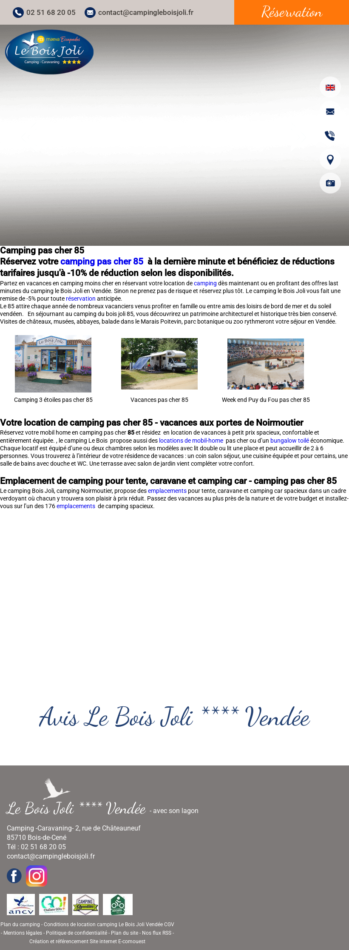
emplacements (168, 490)
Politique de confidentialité (76, 933)
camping (206, 283)
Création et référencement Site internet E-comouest (87, 941)
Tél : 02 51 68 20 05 (36, 847)
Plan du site (124, 933)
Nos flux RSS (156, 933)
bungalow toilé (289, 440)
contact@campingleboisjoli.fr (145, 12)
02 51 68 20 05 (51, 12)
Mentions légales (22, 933)
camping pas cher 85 (102, 261)
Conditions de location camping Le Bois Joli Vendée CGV (109, 924)
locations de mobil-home (191, 440)
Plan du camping (20, 924)
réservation (81, 298)
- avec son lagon (106, 808)
